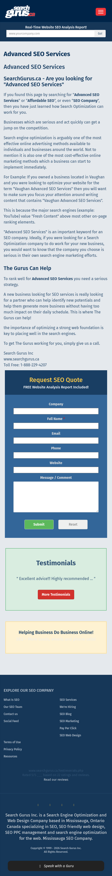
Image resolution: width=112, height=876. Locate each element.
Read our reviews (56, 779)
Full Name (56, 419)
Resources (10, 756)
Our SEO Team (13, 707)
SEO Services (68, 700)
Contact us (11, 714)
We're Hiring (68, 707)
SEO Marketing (69, 721)
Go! (100, 33)
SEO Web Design (70, 735)
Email (56, 434)
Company (56, 404)
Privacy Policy (13, 749)
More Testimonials (56, 594)
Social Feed (11, 721)
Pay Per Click (68, 728)
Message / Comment (56, 478)
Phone (56, 448)
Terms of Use (12, 742)
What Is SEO (12, 700)
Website (56, 463)
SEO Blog (66, 714)
